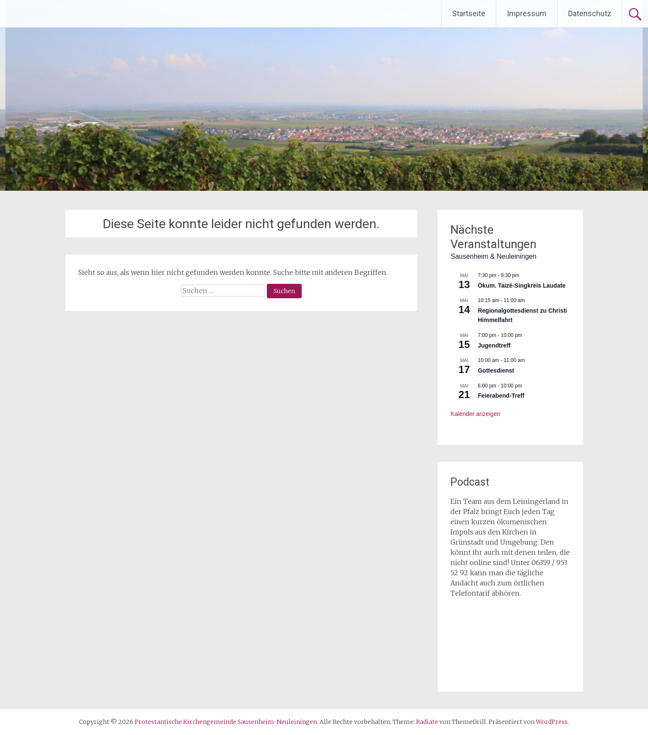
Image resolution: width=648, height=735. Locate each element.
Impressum (526, 13)
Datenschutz (589, 13)
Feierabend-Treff (501, 395)
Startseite (468, 13)
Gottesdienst (496, 370)
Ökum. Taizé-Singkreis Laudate (522, 285)
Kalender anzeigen (475, 413)
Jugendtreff (494, 345)
